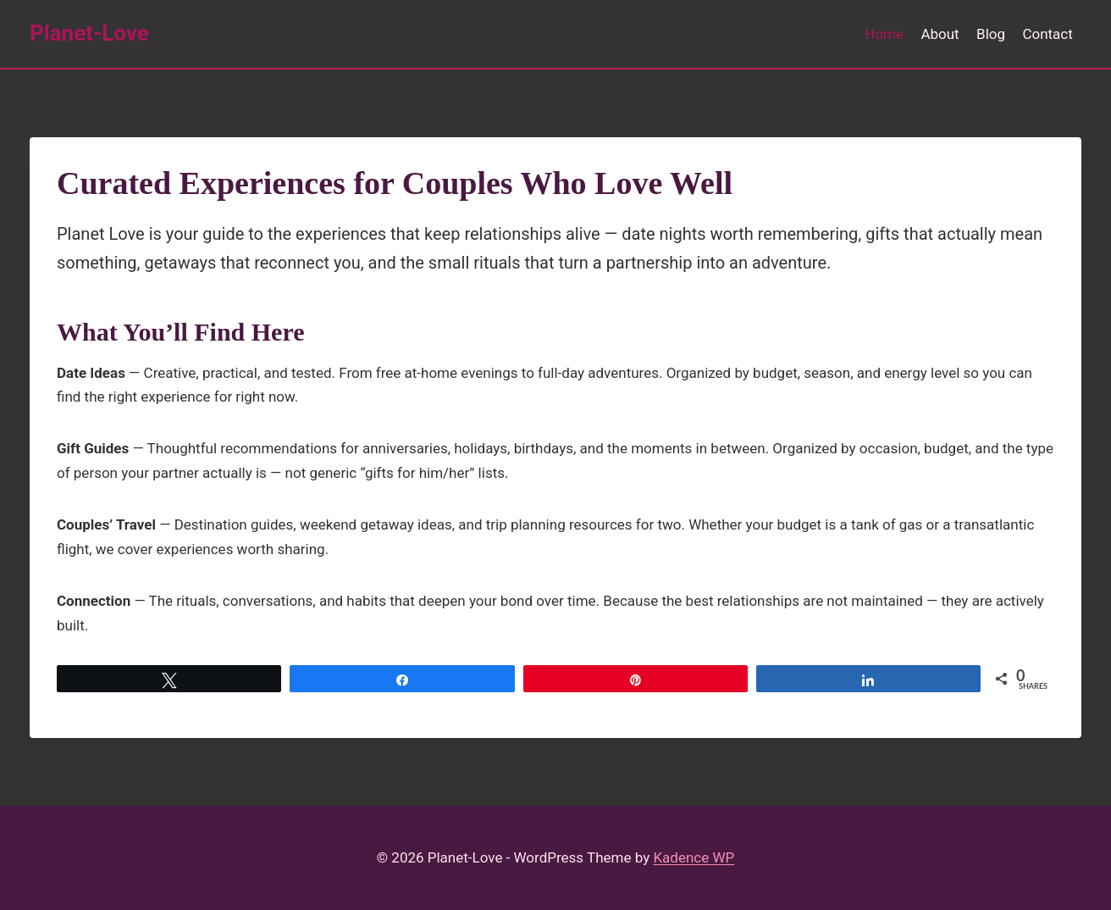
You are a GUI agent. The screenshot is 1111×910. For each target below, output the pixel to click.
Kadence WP (693, 857)
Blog (990, 33)
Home (884, 33)
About (939, 33)
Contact (1047, 33)
